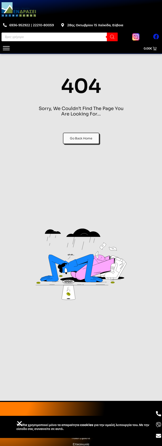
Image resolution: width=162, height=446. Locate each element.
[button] (19, 423)
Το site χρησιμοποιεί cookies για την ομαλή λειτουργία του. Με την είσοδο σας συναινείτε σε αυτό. (82, 427)
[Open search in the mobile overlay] (60, 37)
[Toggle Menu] (6, 48)
